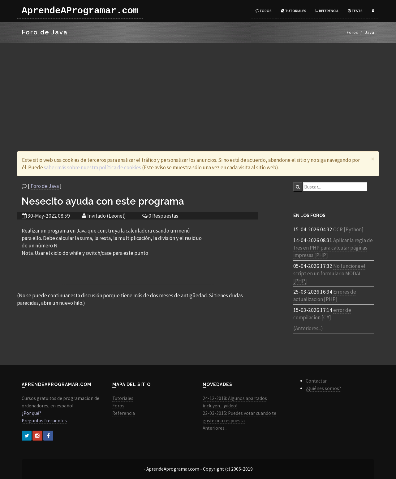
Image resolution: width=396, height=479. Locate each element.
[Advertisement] (198, 89)
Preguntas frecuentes (44, 421)
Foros (264, 10)
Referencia (327, 10)
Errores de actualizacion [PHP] (324, 295)
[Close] (372, 159)
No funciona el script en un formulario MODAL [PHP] (329, 273)
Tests (355, 10)
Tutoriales (293, 10)
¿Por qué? (31, 413)
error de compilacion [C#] (322, 314)
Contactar (316, 381)
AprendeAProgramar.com (80, 11)
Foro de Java (45, 186)
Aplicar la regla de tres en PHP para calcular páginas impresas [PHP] (333, 248)
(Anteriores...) (308, 328)
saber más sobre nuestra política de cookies (92, 167)
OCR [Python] (348, 229)
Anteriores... (215, 428)
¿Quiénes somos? (323, 388)
